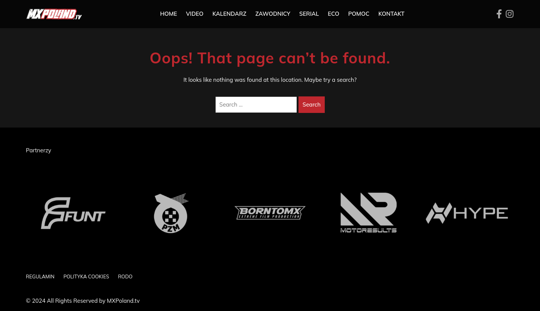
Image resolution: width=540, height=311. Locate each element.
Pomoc (358, 13)
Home (168, 13)
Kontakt (391, 13)
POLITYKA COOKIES (86, 276)
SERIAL (309, 13)
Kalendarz (229, 13)
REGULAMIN (40, 276)
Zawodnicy (272, 13)
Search (312, 104)
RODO (125, 276)
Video (195, 13)
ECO (333, 13)
